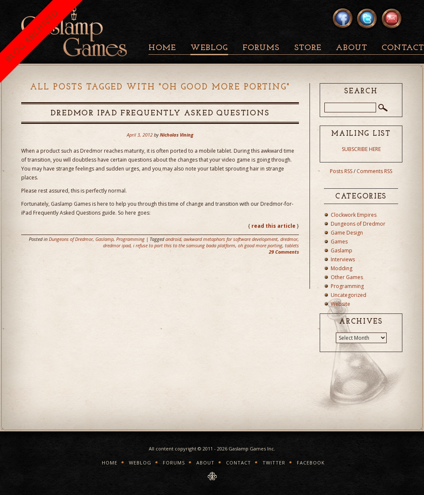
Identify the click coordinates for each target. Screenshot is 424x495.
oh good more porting (260, 245)
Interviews (343, 259)
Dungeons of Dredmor (71, 239)
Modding (341, 268)
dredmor (289, 239)
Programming (130, 239)
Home (162, 48)
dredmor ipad (117, 245)
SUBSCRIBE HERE (361, 149)
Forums (261, 48)
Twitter (273, 462)
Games (339, 241)
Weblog (209, 48)
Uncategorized (348, 295)
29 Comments (284, 252)
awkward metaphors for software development (231, 239)
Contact (238, 462)
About (351, 48)
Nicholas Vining (176, 134)
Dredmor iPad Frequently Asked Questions (159, 113)
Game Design (347, 232)
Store (307, 48)
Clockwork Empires (354, 214)
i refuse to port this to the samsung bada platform (184, 245)
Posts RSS (341, 171)
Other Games (347, 277)
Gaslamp (104, 239)
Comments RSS (374, 171)
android (173, 239)
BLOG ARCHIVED (32, 36)
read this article (273, 225)
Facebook (311, 462)
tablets (292, 245)
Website (340, 304)
